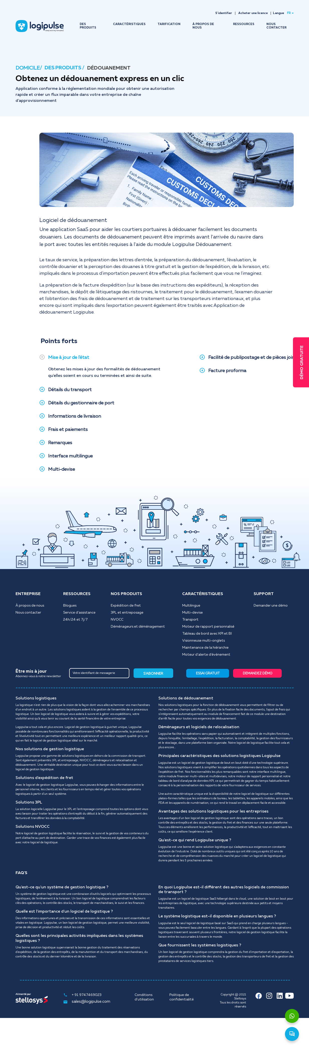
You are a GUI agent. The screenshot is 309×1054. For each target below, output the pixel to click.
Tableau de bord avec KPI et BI (207, 633)
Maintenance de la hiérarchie (205, 647)
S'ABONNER (153, 673)
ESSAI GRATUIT (208, 673)
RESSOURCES (243, 24)
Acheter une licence (253, 13)
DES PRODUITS (88, 26)
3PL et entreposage (127, 612)
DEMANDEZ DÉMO (257, 673)
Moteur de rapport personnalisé (208, 626)
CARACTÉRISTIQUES (129, 24)
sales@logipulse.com (86, 1002)
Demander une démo (271, 605)
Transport (190, 619)
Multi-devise (192, 612)
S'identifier (223, 13)
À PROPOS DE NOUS (203, 26)
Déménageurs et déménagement (138, 626)
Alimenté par (23, 994)
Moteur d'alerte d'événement (206, 654)
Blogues (69, 605)
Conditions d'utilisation (144, 997)
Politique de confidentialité (181, 997)
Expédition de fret (126, 605)
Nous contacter (28, 612)
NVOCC (117, 619)
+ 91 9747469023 (82, 995)
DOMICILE (28, 68)
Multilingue (191, 605)
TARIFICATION (169, 24)
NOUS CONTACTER (276, 26)
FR (289, 13)
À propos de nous (30, 605)
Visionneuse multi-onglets (203, 640)
